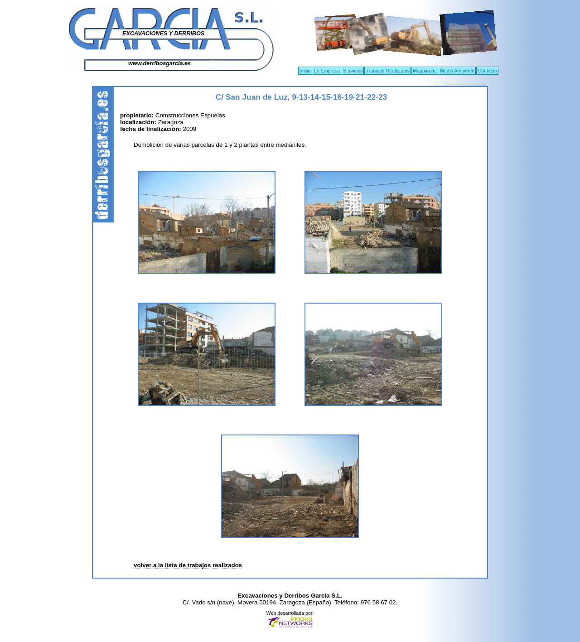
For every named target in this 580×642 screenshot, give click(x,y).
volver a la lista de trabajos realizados (188, 565)
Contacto (487, 70)
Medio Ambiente (457, 70)
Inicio (305, 70)
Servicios (352, 70)
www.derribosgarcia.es (159, 63)
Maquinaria (425, 70)
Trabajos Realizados (388, 70)
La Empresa (327, 70)
